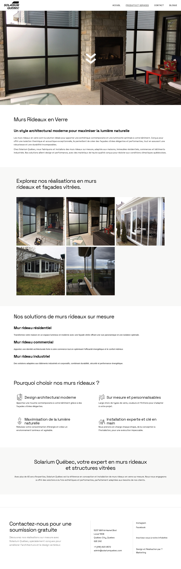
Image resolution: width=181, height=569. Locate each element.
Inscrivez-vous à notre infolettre (151, 537)
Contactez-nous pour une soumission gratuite (40, 526)
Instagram (141, 523)
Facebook (141, 527)
